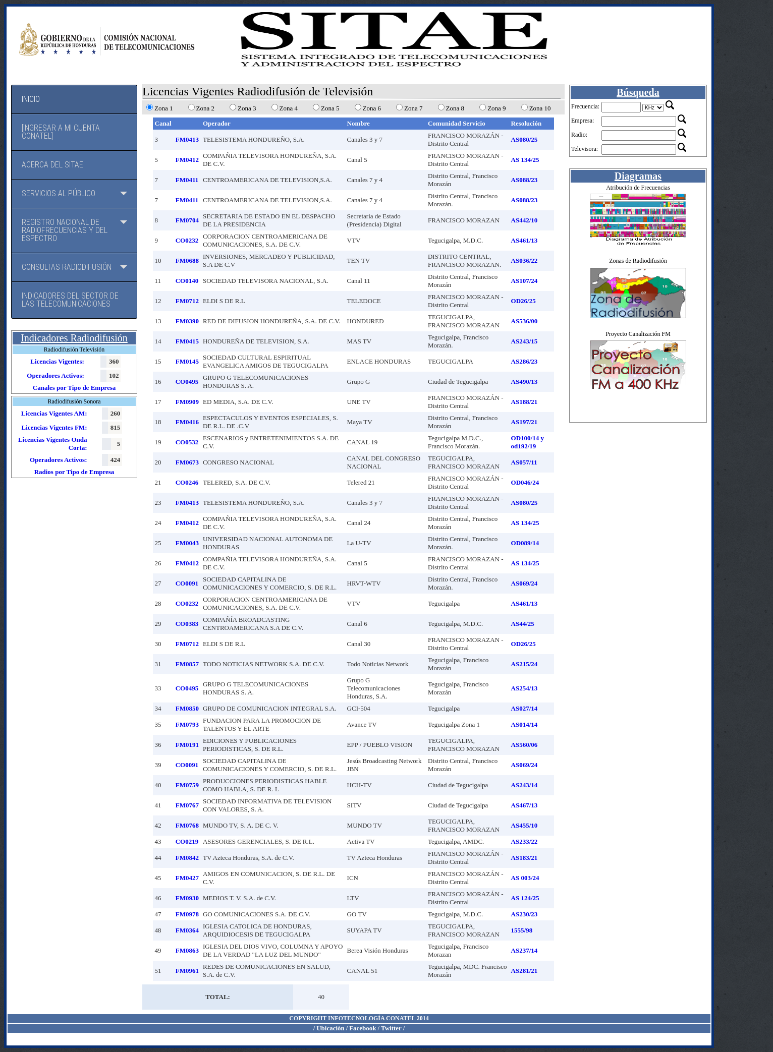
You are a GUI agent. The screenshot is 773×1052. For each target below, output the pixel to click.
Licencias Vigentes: (57, 361)
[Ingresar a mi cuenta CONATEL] (61, 132)
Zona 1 (163, 108)
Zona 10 (540, 108)
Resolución (526, 123)
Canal (163, 123)
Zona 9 (496, 108)
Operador (217, 123)
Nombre (358, 123)
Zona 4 (289, 108)
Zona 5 (330, 108)
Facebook (362, 1028)
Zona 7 (413, 108)
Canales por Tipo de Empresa (74, 387)
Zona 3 (247, 108)
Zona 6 (372, 108)
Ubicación (330, 1028)
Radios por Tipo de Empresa (74, 472)
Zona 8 (455, 108)
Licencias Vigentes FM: (54, 427)
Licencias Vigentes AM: (54, 413)
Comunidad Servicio (456, 123)
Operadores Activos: (55, 375)
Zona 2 (205, 108)
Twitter (391, 1028)
